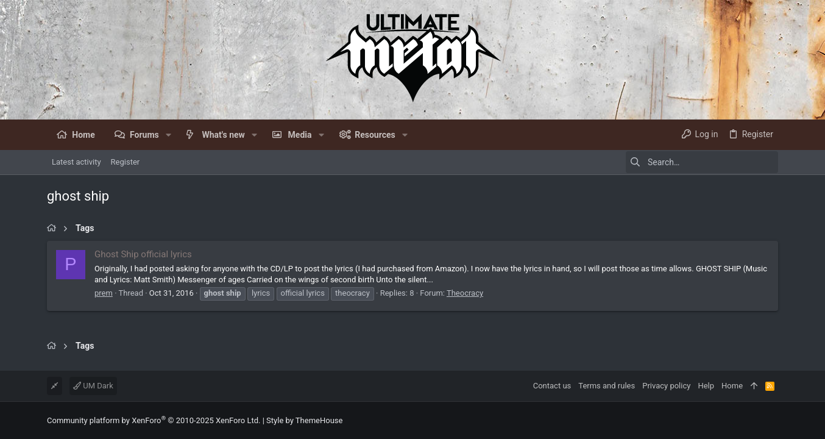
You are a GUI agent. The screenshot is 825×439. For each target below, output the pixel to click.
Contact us (552, 385)
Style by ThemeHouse (304, 420)
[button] (168, 135)
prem (103, 293)
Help (706, 385)
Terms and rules (606, 385)
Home (732, 385)
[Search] (702, 162)
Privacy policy (666, 385)
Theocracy (465, 293)
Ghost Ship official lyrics (143, 254)
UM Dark (93, 385)
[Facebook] (772, 420)
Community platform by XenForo (153, 420)
